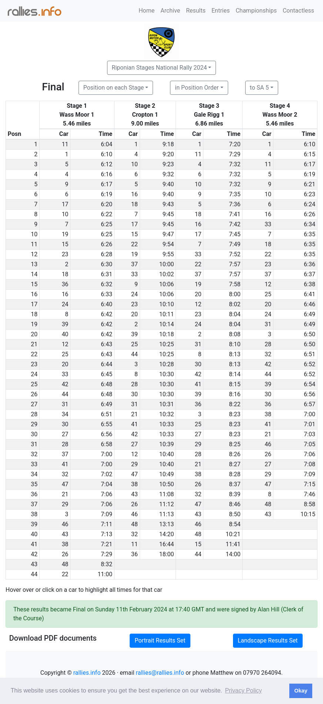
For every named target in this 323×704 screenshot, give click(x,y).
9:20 (168, 154)
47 (134, 474)
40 (65, 334)
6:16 (106, 174)
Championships (256, 10)
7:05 (309, 444)
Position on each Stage (113, 87)
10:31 (166, 404)
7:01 (309, 424)
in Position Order (197, 87)
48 (268, 504)
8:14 (234, 374)
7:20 (234, 144)
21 (134, 414)
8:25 (234, 444)
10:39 (166, 444)
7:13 (106, 534)
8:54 (234, 524)
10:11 (166, 314)
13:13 (166, 524)
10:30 (166, 374)
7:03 (309, 434)
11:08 (166, 494)
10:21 (233, 534)
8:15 (234, 384)
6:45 (106, 374)
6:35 (309, 234)
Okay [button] (300, 691)
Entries (221, 10)
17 (65, 204)
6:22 (106, 214)
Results (196, 10)
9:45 (168, 214)
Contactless (298, 10)
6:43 (106, 344)
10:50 (166, 484)
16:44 (166, 544)
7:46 (309, 494)
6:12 (106, 164)
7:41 (234, 214)
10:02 (166, 274)
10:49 (166, 474)
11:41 (233, 544)
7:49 (234, 244)
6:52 (309, 364)
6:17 (309, 164)
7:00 (309, 414)
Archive (170, 10)
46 (268, 444)
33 (268, 224)
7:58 (234, 284)
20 (198, 294)
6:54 (309, 384)
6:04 (106, 144)
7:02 (106, 474)
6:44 (106, 364)
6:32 (106, 284)
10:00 (166, 264)
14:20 (166, 534)
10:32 (166, 414)
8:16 (234, 394)
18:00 (166, 554)
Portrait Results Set (159, 640)
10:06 (166, 284)
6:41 (309, 294)
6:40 (106, 304)
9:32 (168, 174)
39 (65, 324)
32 (268, 354)
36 (65, 284)
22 (134, 244)
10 (134, 164)
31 (268, 324)
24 (134, 294)
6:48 (106, 384)
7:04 (106, 484)
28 (268, 344)
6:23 (309, 194)
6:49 (309, 314)
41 (198, 384)
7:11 (106, 524)
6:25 (106, 224)
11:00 (104, 574)
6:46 (309, 304)
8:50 (234, 514)
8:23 (234, 414)
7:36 (234, 204)
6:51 (309, 354)
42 (268, 364)
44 (134, 354)
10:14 (166, 324)
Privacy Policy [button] (243, 690)
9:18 (168, 144)
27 (65, 434)
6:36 (309, 264)
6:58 (106, 444)
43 (134, 494)
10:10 (166, 304)
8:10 (234, 344)
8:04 (234, 314)
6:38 (309, 284)
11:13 (166, 514)
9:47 (168, 234)
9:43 (168, 204)
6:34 (309, 224)
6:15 (309, 154)
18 (134, 204)
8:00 (234, 294)
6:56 (309, 394)
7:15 (309, 484)
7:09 (309, 474)
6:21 (309, 184)
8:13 (234, 354)
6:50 (309, 334)
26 (268, 454)
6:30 (106, 264)
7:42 (234, 224)
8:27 (234, 464)
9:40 (168, 184)
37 (134, 264)
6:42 (106, 314)
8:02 (234, 304)
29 (198, 444)
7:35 (234, 194)
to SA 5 (259, 87)
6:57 (309, 404)
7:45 (234, 234)
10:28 (166, 364)
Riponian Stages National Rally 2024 (159, 67)
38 (268, 414)
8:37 (234, 484)
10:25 (166, 344)
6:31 (106, 274)
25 (268, 294)
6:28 (106, 254)
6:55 (106, 424)
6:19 (309, 174)
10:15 (307, 514)
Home (146, 10)
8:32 (106, 564)
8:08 (234, 334)
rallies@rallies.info (160, 672)
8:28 (234, 474)
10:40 (166, 454)
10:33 (166, 424)
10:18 (166, 334)
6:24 (309, 204)
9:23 (168, 164)
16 (134, 194)
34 (65, 414)
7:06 (309, 454)
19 (65, 234)
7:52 (234, 254)
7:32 (234, 164)
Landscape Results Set (268, 640)
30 (198, 364)
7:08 (309, 464)
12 (268, 284)
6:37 (309, 274)
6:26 (309, 214)
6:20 (106, 204)
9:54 (168, 244)
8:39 (234, 494)
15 (134, 234)
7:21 (106, 544)
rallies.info (87, 672)
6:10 (309, 144)
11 (65, 144)
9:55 (168, 254)
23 (65, 254)
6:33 (106, 294)
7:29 (234, 154)
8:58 (309, 504)
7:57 (234, 264)
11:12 (166, 504)
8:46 (234, 504)
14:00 (233, 554)
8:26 (234, 454)
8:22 (234, 404)
